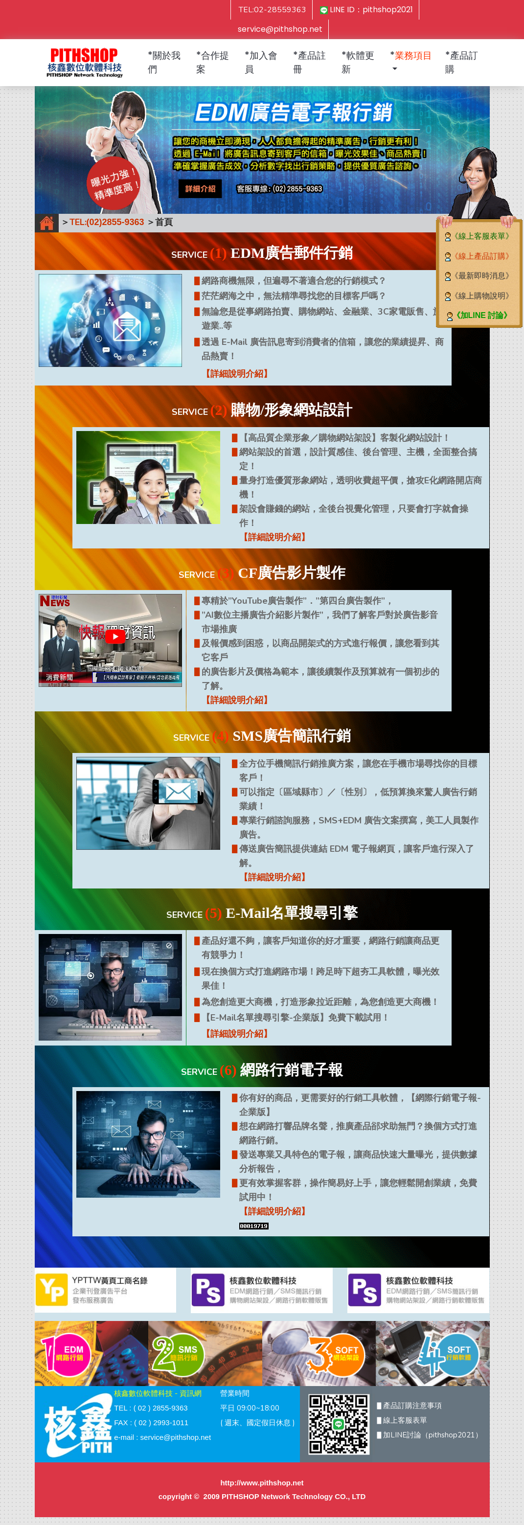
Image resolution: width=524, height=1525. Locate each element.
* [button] (411, 55)
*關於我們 (164, 62)
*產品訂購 (461, 62)
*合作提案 (212, 62)
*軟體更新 (358, 62)
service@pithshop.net (280, 29)
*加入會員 (261, 62)
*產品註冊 (309, 62)
